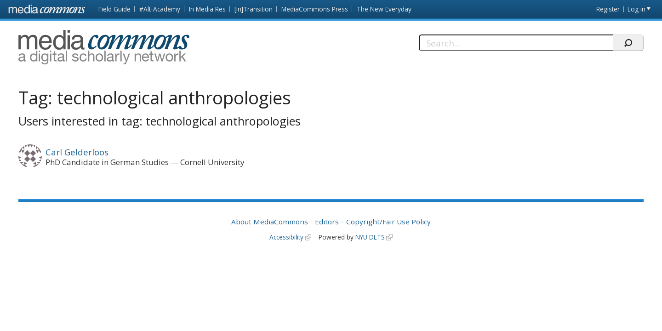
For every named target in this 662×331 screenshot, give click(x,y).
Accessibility (286, 237)
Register (608, 9)
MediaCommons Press (314, 9)
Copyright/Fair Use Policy (388, 221)
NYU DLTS (370, 237)
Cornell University (212, 162)
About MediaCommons (269, 221)
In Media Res (207, 9)
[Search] (516, 42)
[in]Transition (253, 9)
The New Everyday (384, 9)
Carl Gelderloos (77, 152)
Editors (327, 221)
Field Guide (114, 9)
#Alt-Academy (159, 9)
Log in (636, 9)
